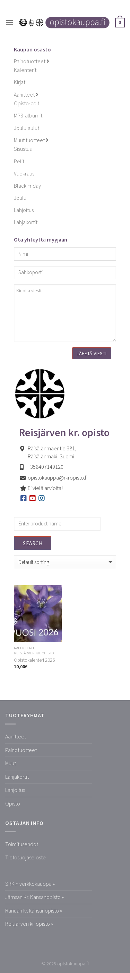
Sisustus (23, 148)
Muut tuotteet (31, 140)
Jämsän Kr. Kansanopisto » (34, 896)
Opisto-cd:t (26, 103)
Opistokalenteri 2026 (34, 660)
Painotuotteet (31, 61)
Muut (10, 763)
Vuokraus (24, 173)
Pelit (19, 161)
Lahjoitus (24, 209)
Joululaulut (26, 127)
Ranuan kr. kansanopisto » (33, 910)
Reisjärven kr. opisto (34, 653)
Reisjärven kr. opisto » (29, 923)
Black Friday (27, 185)
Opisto (12, 803)
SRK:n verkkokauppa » (30, 883)
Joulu (20, 197)
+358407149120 (45, 466)
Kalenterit (25, 69)
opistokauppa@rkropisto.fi (57, 477)
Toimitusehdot (21, 844)
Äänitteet (26, 94)
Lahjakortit (25, 222)
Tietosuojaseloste (25, 857)
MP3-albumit (28, 115)
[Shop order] (65, 562)
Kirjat (19, 82)
